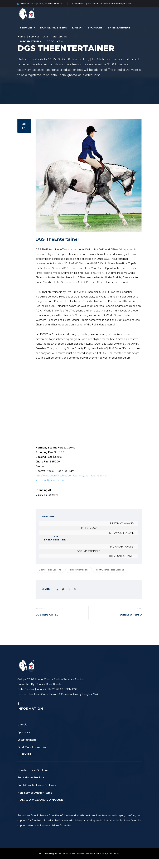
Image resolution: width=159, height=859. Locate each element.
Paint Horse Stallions (79, 569)
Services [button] (27, 27)
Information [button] (30, 41)
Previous (40, 608)
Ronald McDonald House (40, 799)
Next (139, 608)
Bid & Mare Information (32, 747)
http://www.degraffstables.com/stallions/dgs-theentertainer (71, 475)
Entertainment (119, 27)
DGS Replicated (47, 614)
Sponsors (95, 27)
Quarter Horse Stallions (50, 569)
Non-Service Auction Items (34, 792)
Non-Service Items (53, 27)
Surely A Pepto (130, 614)
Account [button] (55, 41)
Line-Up (77, 27)
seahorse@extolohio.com (51, 480)
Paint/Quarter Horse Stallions (110, 569)
